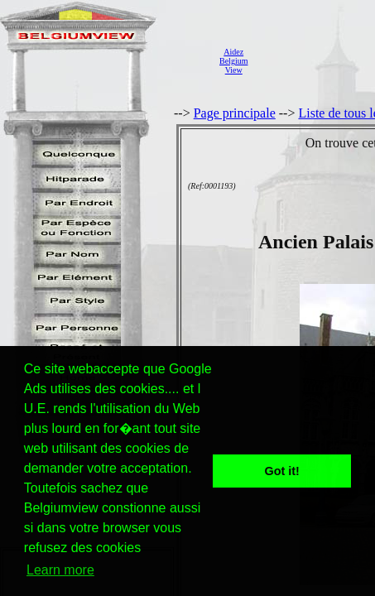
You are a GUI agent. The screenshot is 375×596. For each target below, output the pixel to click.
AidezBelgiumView (233, 60)
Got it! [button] (282, 471)
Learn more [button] (60, 570)
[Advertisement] (315, 61)
